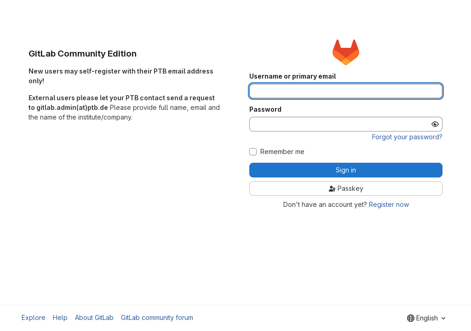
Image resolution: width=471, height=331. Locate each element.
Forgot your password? (407, 137)
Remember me (282, 151)
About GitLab (94, 317)
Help (60, 317)
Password (265, 109)
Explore (34, 317)
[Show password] (435, 124)
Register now (389, 204)
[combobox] (426, 318)
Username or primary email (292, 76)
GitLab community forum (157, 317)
